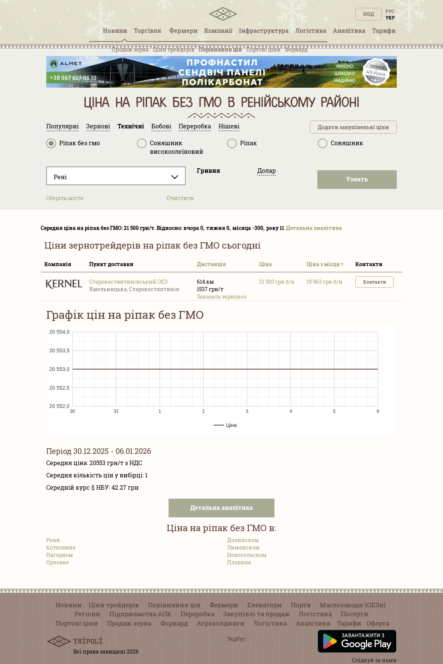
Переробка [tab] (195, 126)
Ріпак (242, 143)
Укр (390, 18)
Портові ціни (263, 49)
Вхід (368, 14)
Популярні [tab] (62, 126)
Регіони (87, 614)
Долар (266, 170)
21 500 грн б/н (277, 281)
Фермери (224, 605)
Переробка (197, 614)
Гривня (208, 170)
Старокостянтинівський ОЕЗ (128, 281)
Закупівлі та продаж (256, 614)
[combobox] (116, 175)
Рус (390, 11)
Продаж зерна (130, 49)
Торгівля (148, 30)
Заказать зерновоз (221, 296)
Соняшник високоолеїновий (170, 146)
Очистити (180, 198)
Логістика (315, 614)
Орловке (57, 562)
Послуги (354, 614)
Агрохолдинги (221, 623)
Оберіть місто (64, 198)
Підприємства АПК (140, 614)
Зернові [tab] (98, 126)
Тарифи (349, 623)
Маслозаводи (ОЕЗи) (353, 605)
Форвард (296, 49)
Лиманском (243, 547)
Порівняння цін (220, 49)
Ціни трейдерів (174, 49)
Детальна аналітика (314, 227)
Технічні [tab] (130, 126)
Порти (301, 605)
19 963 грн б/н (324, 281)
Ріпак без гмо (73, 143)
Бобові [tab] (161, 126)
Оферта (378, 623)
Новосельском (247, 554)
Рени (53, 539)
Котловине (61, 547)
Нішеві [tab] (229, 126)
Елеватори (264, 605)
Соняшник (340, 143)
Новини (69, 605)
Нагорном (59, 554)
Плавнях (239, 562)
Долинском (243, 539)
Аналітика (313, 623)
